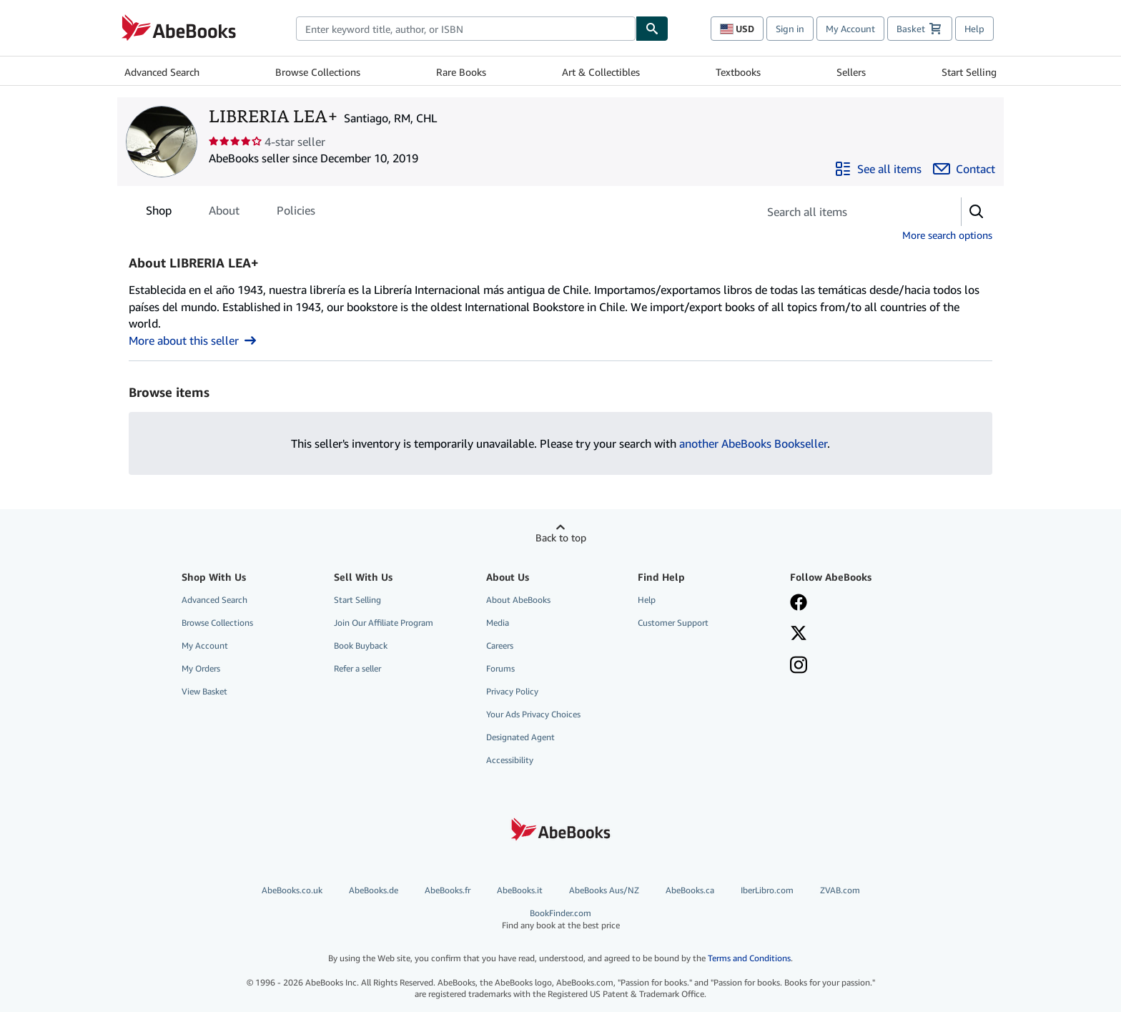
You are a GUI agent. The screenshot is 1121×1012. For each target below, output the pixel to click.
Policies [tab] (296, 213)
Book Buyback (360, 645)
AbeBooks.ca (690, 890)
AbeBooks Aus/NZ (604, 890)
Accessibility (509, 760)
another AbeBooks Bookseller (753, 443)
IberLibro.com (767, 890)
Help (974, 28)
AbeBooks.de (373, 890)
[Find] (652, 28)
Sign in (790, 28)
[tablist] (230, 210)
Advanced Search (161, 72)
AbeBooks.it (520, 890)
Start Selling (969, 72)
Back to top (560, 537)
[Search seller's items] (845, 211)
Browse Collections (317, 72)
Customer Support (673, 622)
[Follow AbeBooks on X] (798, 634)
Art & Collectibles (601, 72)
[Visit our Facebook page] (798, 603)
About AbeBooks (518, 599)
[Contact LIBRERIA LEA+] (964, 168)
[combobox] (466, 28)
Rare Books (461, 72)
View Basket (204, 691)
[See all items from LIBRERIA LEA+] (878, 168)
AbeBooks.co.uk (292, 890)
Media (497, 622)
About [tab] (224, 213)
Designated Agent (520, 737)
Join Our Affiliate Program (383, 622)
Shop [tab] (159, 213)
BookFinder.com (560, 919)
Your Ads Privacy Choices (533, 714)
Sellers (851, 72)
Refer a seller (357, 668)
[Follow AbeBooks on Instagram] (798, 667)
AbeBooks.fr (447, 890)
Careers (499, 645)
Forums (500, 668)
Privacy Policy (512, 691)
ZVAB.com (840, 890)
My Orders (201, 668)
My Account (850, 28)
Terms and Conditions (749, 958)
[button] (976, 211)
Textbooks (738, 72)
